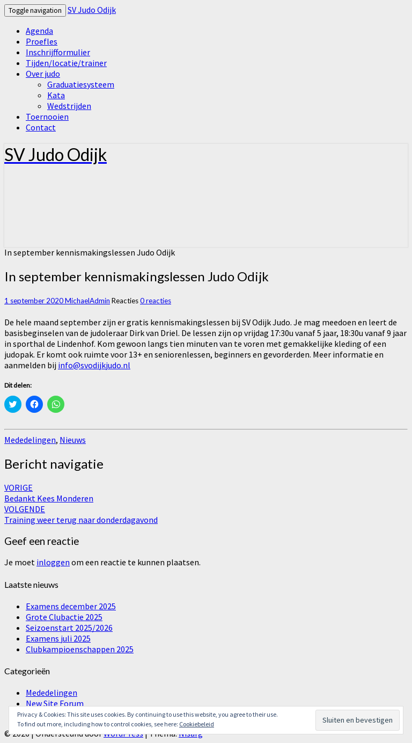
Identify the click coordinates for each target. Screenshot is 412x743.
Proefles (41, 41)
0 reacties (155, 300)
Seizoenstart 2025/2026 (69, 627)
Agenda (39, 30)
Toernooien (47, 116)
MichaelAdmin (87, 300)
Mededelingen (30, 439)
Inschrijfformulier (58, 52)
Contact (41, 127)
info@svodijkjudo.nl (94, 365)
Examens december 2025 (71, 606)
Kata (56, 95)
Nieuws (73, 439)
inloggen (53, 562)
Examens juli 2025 (58, 638)
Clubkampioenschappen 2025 (80, 649)
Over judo (43, 73)
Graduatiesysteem (80, 84)
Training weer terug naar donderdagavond (81, 514)
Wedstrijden (69, 105)
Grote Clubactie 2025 (64, 616)
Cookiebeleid (196, 724)
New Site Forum (55, 703)
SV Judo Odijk (92, 9)
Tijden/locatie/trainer (66, 62)
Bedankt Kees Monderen (48, 493)
